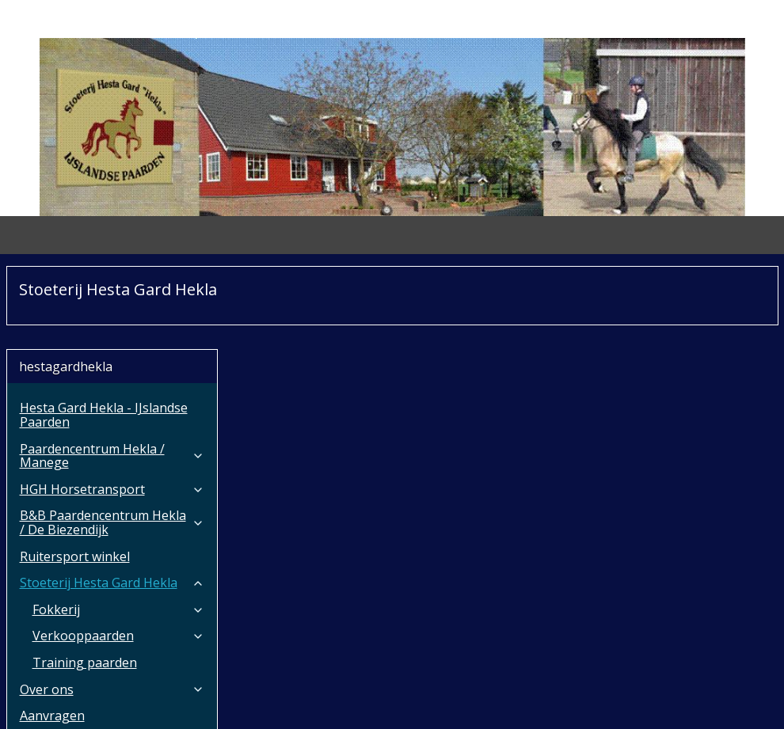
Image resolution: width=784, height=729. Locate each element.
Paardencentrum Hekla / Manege (112, 373)
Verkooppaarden (118, 552)
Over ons (112, 606)
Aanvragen (52, 632)
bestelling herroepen (379, 700)
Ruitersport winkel (75, 473)
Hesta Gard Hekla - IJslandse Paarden (104, 331)
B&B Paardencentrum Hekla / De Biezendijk (112, 439)
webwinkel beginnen (479, 700)
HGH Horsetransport (112, 406)
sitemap (285, 700)
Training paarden (84, 579)
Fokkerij (118, 526)
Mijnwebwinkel (617, 700)
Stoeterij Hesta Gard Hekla (112, 499)
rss (318, 700)
